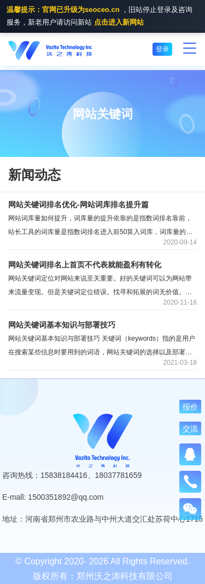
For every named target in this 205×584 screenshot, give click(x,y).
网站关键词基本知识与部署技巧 (61, 324)
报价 (190, 407)
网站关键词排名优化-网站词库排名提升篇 (78, 204)
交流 (190, 429)
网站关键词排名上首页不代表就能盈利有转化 (84, 264)
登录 (162, 49)
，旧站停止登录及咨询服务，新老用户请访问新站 (99, 16)
